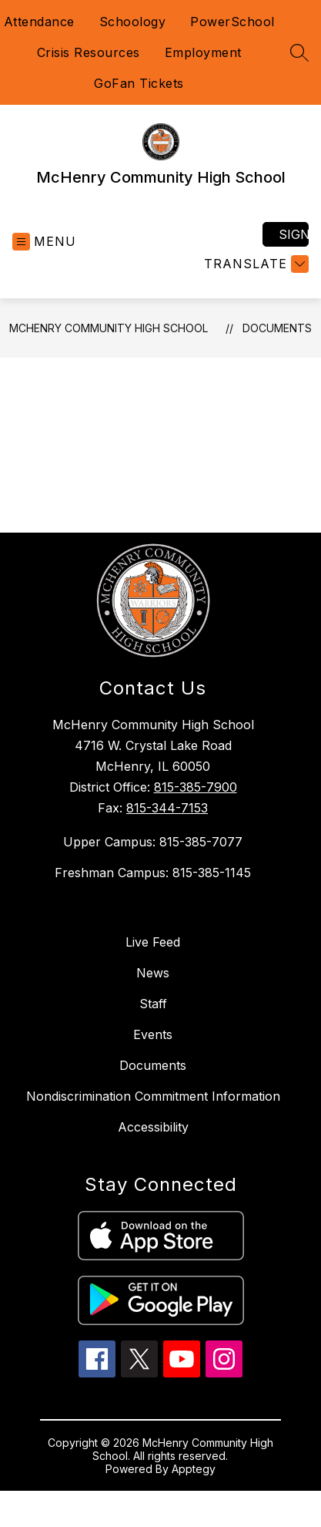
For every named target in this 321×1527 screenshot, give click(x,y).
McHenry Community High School (108, 328)
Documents (277, 328)
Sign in (294, 234)
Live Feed (152, 942)
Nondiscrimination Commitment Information (153, 1096)
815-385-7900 (195, 787)
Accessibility (153, 1127)
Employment (203, 52)
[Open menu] (44, 241)
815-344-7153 (167, 808)
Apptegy (194, 1468)
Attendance (39, 21)
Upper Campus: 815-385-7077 (152, 841)
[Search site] (299, 52)
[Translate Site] (254, 264)
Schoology (132, 21)
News (152, 972)
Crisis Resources (88, 52)
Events (152, 1034)
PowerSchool (232, 21)
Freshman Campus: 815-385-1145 (153, 872)
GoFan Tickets (139, 83)
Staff (153, 1003)
